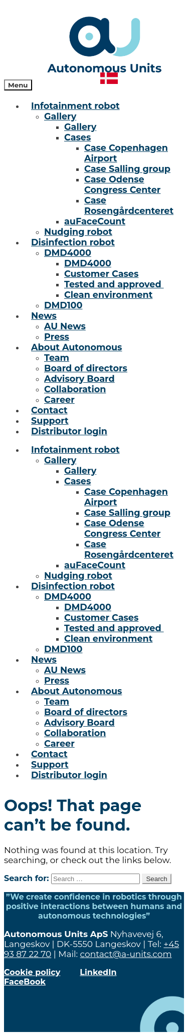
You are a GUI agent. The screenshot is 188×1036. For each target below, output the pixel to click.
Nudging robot (78, 231)
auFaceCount (94, 221)
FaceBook (25, 982)
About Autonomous (76, 347)
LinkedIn (98, 972)
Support (50, 420)
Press (56, 336)
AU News (65, 326)
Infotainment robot (75, 105)
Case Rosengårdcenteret (128, 205)
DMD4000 (67, 252)
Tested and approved (114, 284)
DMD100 (63, 305)
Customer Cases (101, 273)
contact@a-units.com (126, 954)
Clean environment (108, 294)
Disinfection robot (73, 242)
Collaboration (75, 389)
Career (59, 399)
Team (56, 357)
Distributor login (69, 431)
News (44, 315)
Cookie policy (32, 972)
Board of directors (85, 368)
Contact (49, 410)
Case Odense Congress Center (122, 184)
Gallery (60, 116)
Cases (77, 137)
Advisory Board (79, 378)
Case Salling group (127, 168)
